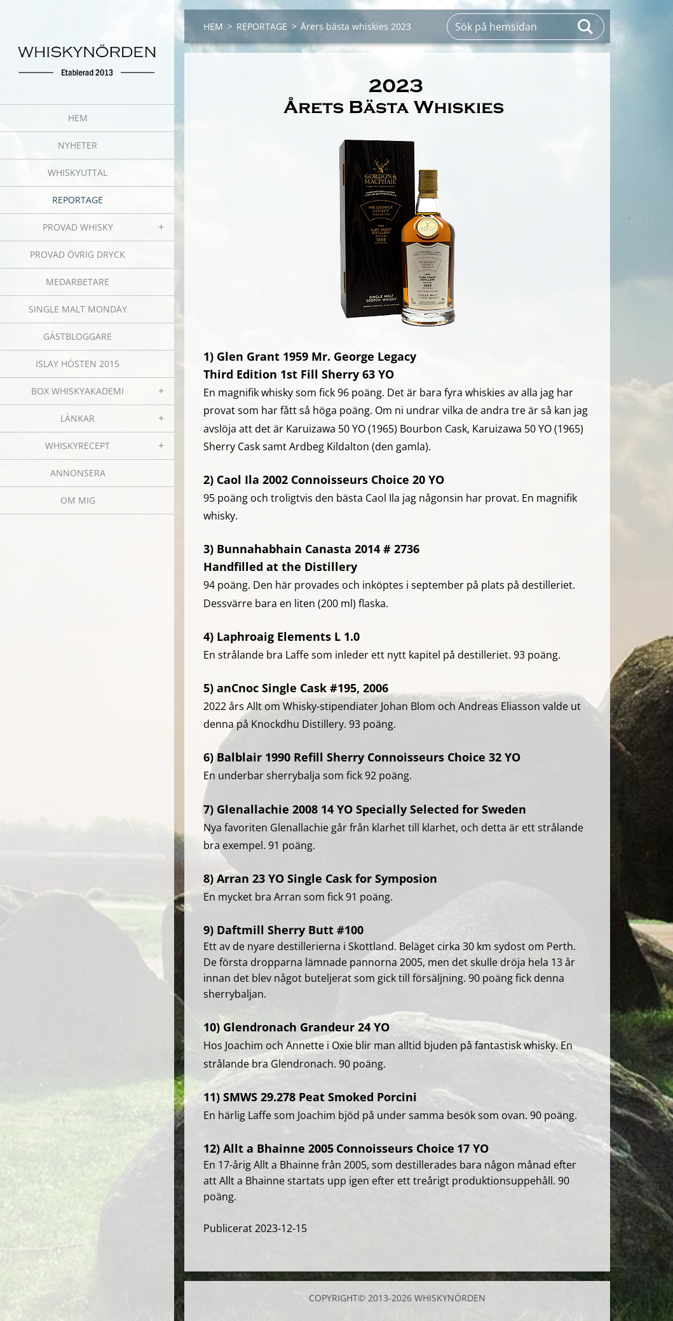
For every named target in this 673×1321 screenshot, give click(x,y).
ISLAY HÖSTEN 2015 (77, 364)
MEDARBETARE (77, 282)
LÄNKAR (77, 418)
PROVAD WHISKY (78, 227)
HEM (78, 118)
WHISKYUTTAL (77, 172)
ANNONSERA (77, 473)
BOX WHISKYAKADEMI (77, 391)
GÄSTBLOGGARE (77, 336)
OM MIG (77, 500)
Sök (586, 26)
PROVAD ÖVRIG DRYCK (77, 254)
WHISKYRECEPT (77, 445)
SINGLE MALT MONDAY (78, 309)
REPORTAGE (77, 200)
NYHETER (77, 145)
